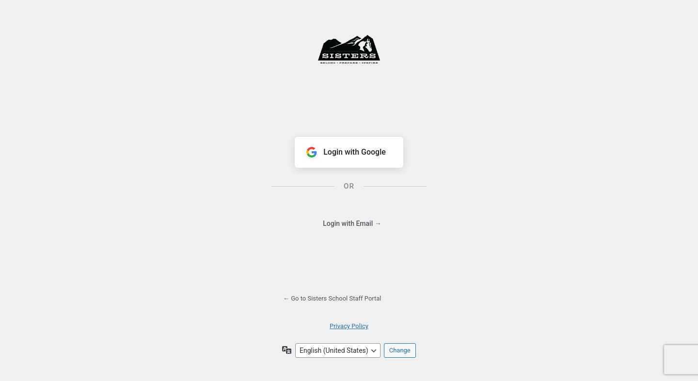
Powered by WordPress (349, 66)
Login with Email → (352, 223)
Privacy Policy (349, 326)
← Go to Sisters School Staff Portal (332, 298)
